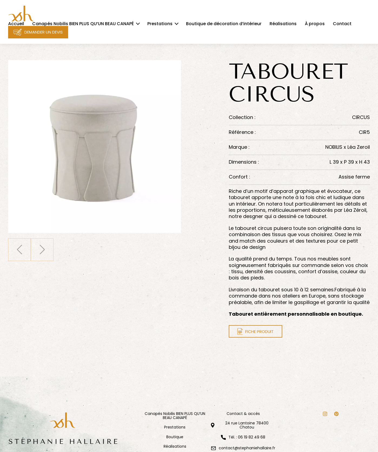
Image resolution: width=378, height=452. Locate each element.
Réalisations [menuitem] (283, 24)
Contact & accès (243, 414)
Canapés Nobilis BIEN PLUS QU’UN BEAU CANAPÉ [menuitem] (83, 24)
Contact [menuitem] (342, 24)
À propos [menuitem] (315, 24)
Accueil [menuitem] (16, 24)
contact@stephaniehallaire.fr (247, 448)
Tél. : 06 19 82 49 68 (246, 437)
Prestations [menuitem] (160, 24)
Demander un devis (38, 32)
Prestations (174, 427)
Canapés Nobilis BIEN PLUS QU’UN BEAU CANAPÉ (175, 416)
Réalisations (175, 446)
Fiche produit (255, 331)
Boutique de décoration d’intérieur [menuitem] (223, 24)
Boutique (174, 437)
